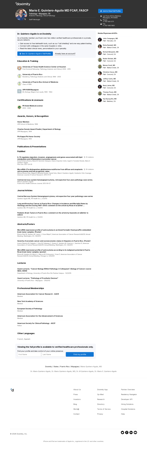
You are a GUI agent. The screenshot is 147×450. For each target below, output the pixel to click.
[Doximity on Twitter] (122, 433)
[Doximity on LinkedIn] (131, 433)
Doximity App (102, 390)
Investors (77, 399)
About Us (77, 390)
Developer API (127, 399)
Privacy (100, 414)
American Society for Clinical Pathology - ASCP (36, 323)
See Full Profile (35, 54)
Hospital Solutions (128, 409)
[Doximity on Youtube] (135, 433)
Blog (75, 404)
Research (101, 399)
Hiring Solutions (127, 404)
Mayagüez (43, 14)
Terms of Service (104, 409)
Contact (76, 414)
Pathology (34, 14)
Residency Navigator (129, 394)
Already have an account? (65, 54)
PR (50, 14)
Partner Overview (128, 390)
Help (123, 414)
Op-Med (100, 394)
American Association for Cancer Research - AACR (38, 294)
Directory (100, 404)
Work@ (76, 409)
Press (75, 394)
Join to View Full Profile (110, 11)
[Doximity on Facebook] (126, 433)
